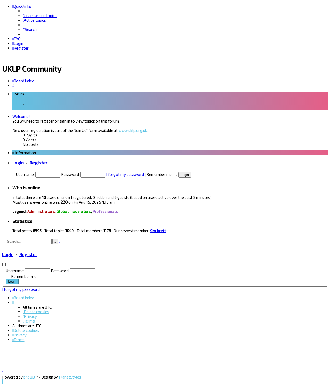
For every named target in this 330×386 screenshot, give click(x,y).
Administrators (41, 210)
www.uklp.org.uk (132, 129)
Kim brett (158, 230)
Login (18, 161)
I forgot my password (125, 173)
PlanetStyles (70, 377)
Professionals (105, 210)
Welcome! (21, 115)
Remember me (161, 173)
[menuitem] (40, 15)
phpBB (29, 377)
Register (38, 161)
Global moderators (73, 210)
